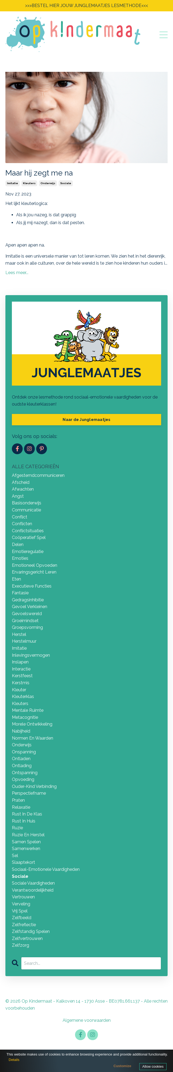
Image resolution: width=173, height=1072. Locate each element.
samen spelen (26, 841)
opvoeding (23, 779)
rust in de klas (27, 814)
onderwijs (47, 183)
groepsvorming (27, 627)
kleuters (29, 183)
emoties (20, 558)
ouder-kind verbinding (34, 786)
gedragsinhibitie (28, 599)
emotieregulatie (27, 551)
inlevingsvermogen (31, 655)
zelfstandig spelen (31, 931)
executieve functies (32, 586)
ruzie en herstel (28, 834)
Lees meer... (16, 272)
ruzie (17, 827)
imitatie (12, 183)
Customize (122, 1066)
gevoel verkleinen (29, 606)
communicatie (26, 510)
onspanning (24, 751)
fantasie (20, 592)
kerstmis (20, 682)
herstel (19, 634)
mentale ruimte (27, 710)
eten (16, 579)
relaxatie (21, 807)
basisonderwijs (26, 502)
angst (18, 496)
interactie (21, 669)
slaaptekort (23, 862)
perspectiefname (29, 793)
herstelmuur (24, 641)
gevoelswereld (27, 613)
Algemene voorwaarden (87, 1020)
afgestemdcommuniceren (38, 475)
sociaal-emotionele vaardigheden (46, 869)
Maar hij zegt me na (39, 172)
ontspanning (25, 772)
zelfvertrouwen (27, 938)
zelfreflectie (24, 924)
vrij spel (20, 910)
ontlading (22, 765)
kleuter (19, 689)
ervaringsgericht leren (34, 572)
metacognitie (25, 717)
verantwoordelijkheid (32, 890)
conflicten (22, 523)
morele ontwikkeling (32, 724)
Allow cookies (153, 1066)
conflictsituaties (28, 530)
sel (15, 855)
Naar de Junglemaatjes (86, 419)
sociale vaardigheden (33, 883)
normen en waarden (32, 738)
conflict (19, 517)
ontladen (21, 758)
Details (14, 1060)
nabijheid (21, 731)
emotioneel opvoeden (34, 565)
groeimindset (25, 620)
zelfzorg (20, 945)
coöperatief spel (29, 537)
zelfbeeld (21, 917)
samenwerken (26, 848)
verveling (21, 903)
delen (17, 544)
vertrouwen (23, 896)
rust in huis (23, 821)
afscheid (20, 482)
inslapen (20, 662)
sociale (65, 183)
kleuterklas (23, 696)
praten (18, 800)
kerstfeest (22, 675)
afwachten (23, 489)
